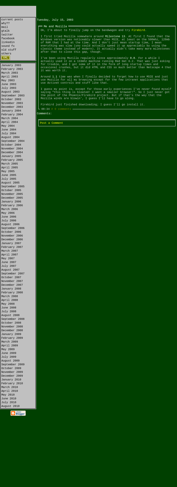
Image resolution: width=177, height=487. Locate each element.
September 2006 (12, 266)
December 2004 (12, 176)
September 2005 (12, 216)
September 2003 (12, 109)
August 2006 (10, 261)
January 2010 (11, 445)
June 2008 (8, 360)
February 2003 (12, 78)
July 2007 (8, 310)
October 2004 (11, 167)
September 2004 (12, 163)
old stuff (8, 56)
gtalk (5, 33)
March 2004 (9, 136)
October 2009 (11, 431)
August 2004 (10, 158)
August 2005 (10, 212)
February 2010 (12, 449)
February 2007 (12, 288)
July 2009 (8, 418)
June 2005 (8, 203)
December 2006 (12, 279)
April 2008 (9, 351)
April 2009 (9, 404)
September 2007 (12, 319)
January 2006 (11, 234)
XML (5, 65)
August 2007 (10, 315)
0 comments (63, 128)
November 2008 (12, 382)
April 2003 (9, 87)
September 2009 (12, 427)
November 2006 (12, 275)
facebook (8, 42)
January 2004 (11, 127)
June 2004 (8, 149)
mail (4, 29)
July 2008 (8, 364)
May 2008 (8, 355)
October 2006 (11, 270)
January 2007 (11, 284)
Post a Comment (51, 143)
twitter (7, 38)
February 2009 (12, 395)
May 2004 (8, 145)
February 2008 (12, 342)
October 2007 (11, 324)
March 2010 (9, 454)
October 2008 (11, 378)
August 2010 (10, 476)
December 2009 (12, 440)
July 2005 (8, 208)
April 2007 (9, 297)
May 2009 (8, 409)
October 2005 (11, 221)
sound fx (8, 51)
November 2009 (12, 436)
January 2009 (11, 391)
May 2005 (8, 199)
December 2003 (12, 122)
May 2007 (8, 301)
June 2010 (8, 467)
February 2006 (12, 239)
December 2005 (12, 230)
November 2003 (12, 118)
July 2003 (8, 100)
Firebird (138, 32)
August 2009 (10, 422)
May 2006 (8, 248)
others (6, 60)
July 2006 (8, 257)
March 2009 (9, 400)
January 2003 (11, 73)
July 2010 (8, 472)
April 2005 (9, 194)
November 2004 (12, 172)
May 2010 (8, 463)
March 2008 (9, 346)
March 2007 (9, 293)
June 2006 (8, 252)
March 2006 (9, 243)
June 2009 (8, 413)
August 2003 (10, 105)
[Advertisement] (77, 11)
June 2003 (8, 96)
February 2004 (12, 131)
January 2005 (11, 181)
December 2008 (12, 387)
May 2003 (8, 91)
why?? (5, 24)
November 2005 (12, 225)
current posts (12, 20)
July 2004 (8, 154)
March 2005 (9, 190)
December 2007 (12, 333)
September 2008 (12, 373)
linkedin (8, 47)
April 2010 (9, 458)
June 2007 (8, 306)
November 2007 (12, 328)
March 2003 (9, 82)
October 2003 (11, 114)
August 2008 (10, 369)
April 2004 (9, 140)
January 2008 (11, 337)
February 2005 (12, 185)
